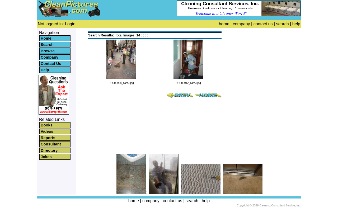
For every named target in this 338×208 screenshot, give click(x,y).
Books (47, 125)
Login (70, 24)
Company (49, 57)
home (224, 24)
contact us (263, 24)
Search (47, 44)
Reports (48, 138)
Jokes (46, 157)
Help (45, 70)
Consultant (51, 144)
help (296, 24)
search (282, 24)
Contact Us (51, 64)
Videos (47, 131)
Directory (49, 150)
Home (46, 38)
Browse (48, 51)
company (241, 24)
